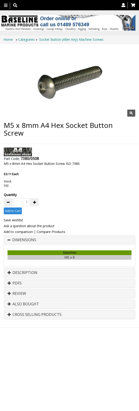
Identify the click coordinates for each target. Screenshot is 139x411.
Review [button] (17, 294)
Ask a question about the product (29, 226)
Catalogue (71, 366)
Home (9, 39)
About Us (52, 361)
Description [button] (22, 273)
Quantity (10, 195)
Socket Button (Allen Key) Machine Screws (71, 39)
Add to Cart (13, 211)
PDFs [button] (15, 283)
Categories (27, 39)
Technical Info (116, 361)
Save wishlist (13, 220)
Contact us (73, 361)
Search (94, 361)
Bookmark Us (93, 366)
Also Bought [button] (23, 304)
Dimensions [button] (24, 240)
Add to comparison (18, 232)
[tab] (69, 240)
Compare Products (51, 232)
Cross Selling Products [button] (35, 315)
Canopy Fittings (45, 366)
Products (32, 361)
